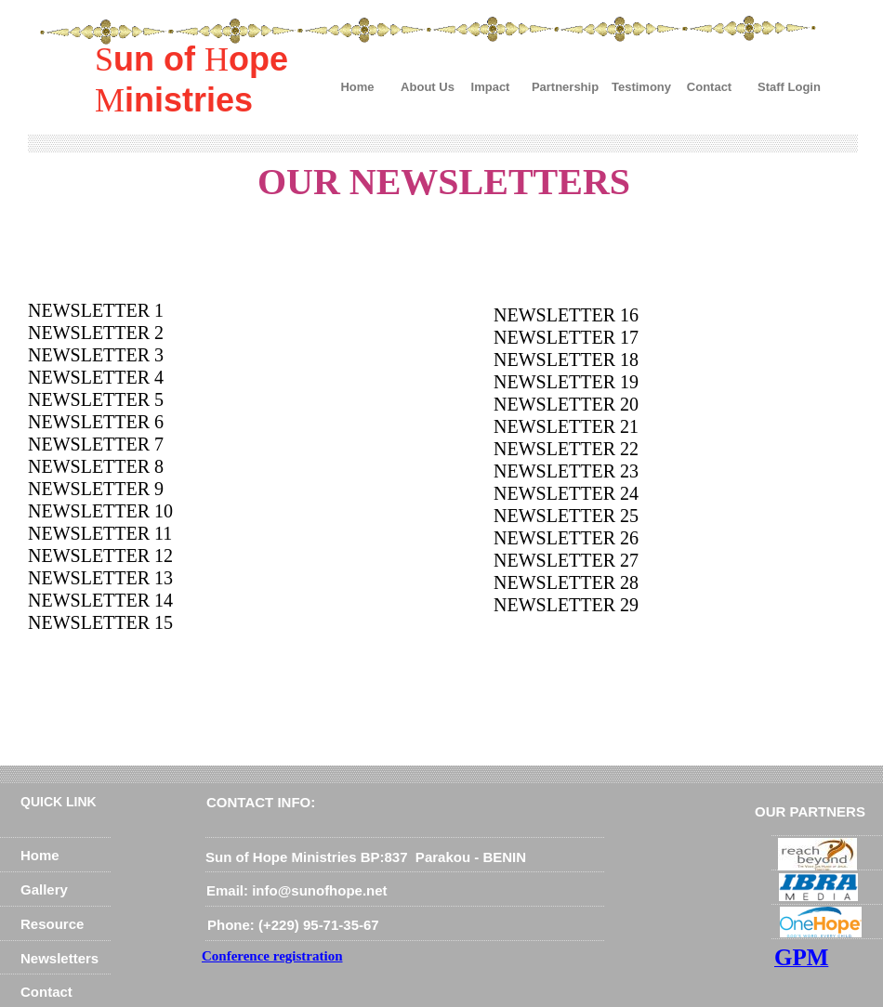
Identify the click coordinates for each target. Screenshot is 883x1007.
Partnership (565, 87)
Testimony (641, 87)
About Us (428, 87)
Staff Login (789, 87)
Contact (709, 87)
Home (357, 87)
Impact (490, 87)
